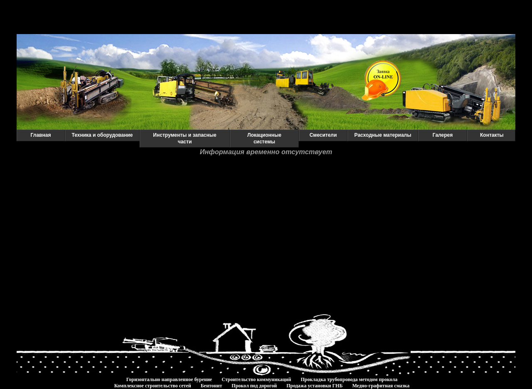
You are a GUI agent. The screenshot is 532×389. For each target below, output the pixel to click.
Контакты (492, 135)
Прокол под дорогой (254, 386)
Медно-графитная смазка (380, 386)
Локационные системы (264, 138)
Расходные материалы (383, 135)
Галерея (443, 135)
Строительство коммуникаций (256, 379)
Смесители (323, 135)
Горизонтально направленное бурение (169, 379)
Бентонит (211, 386)
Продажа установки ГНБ (314, 386)
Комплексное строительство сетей (152, 386)
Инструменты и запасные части (184, 138)
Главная (41, 135)
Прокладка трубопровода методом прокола (348, 379)
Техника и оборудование (102, 135)
